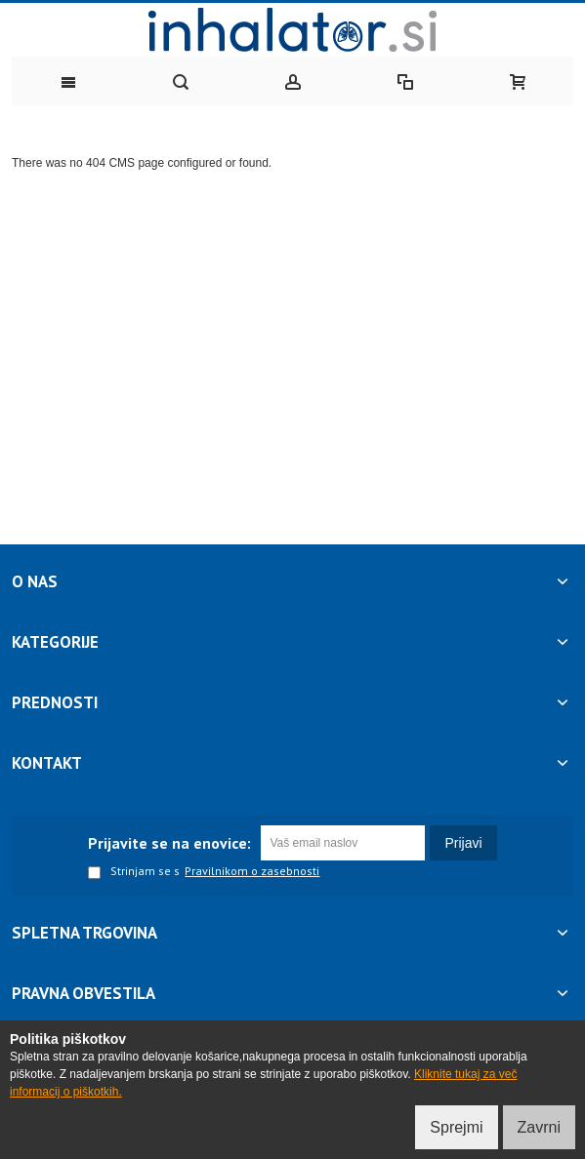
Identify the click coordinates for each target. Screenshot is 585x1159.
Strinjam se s (134, 872)
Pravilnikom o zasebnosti (252, 871)
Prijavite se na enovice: (169, 843)
